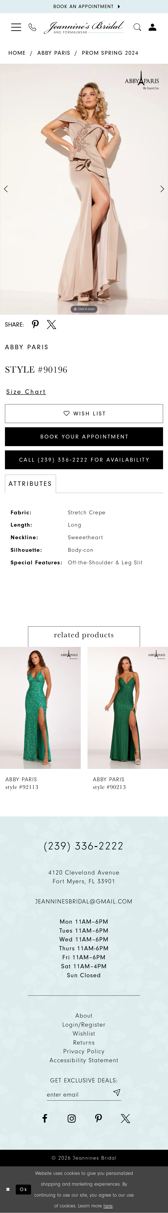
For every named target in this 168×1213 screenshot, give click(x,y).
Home (17, 53)
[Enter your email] (84, 1092)
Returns (84, 1042)
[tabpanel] (84, 189)
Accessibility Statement (84, 1060)
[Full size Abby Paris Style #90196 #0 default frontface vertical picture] (84, 189)
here (108, 1206)
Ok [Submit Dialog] (23, 1189)
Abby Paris (53, 53)
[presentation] (40, 708)
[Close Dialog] (8, 1189)
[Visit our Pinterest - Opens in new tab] (98, 1119)
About (84, 1015)
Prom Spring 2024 (110, 53)
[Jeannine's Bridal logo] (84, 27)
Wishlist (84, 1033)
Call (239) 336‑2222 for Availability (84, 459)
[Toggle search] (137, 27)
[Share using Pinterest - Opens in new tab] (35, 324)
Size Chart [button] (26, 391)
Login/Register (84, 1024)
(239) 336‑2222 (84, 845)
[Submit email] (116, 1092)
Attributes (30, 483)
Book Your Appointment (84, 436)
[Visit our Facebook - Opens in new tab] (44, 1119)
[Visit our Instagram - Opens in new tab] (71, 1119)
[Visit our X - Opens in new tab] (125, 1119)
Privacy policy (84, 1051)
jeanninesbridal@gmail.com (84, 901)
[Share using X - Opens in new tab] (51, 324)
